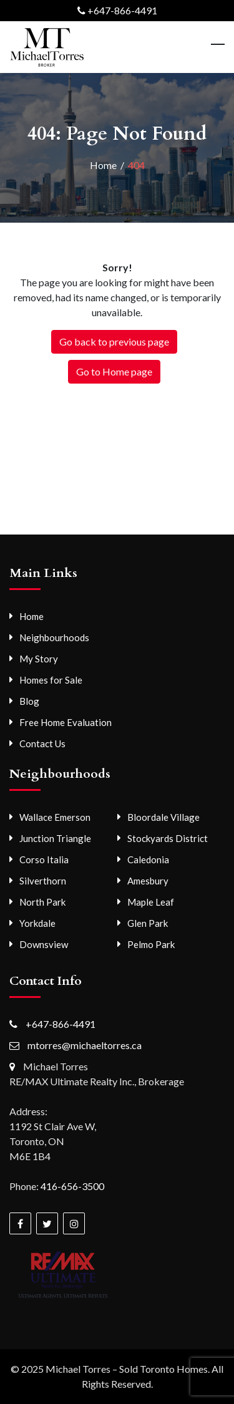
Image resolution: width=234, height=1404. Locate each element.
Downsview (43, 944)
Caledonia (148, 859)
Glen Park (147, 923)
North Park (42, 902)
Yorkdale (37, 923)
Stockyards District (167, 838)
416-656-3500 (72, 1186)
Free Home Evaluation (65, 722)
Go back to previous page (114, 341)
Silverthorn (42, 880)
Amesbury (147, 880)
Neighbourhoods (54, 637)
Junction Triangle (55, 838)
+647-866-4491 (122, 10)
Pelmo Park (151, 944)
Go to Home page (114, 371)
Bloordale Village (163, 817)
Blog (29, 701)
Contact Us (42, 743)
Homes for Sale (50, 679)
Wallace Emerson (54, 817)
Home (31, 616)
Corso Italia (44, 859)
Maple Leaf (150, 902)
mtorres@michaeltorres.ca (84, 1045)
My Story (38, 658)
